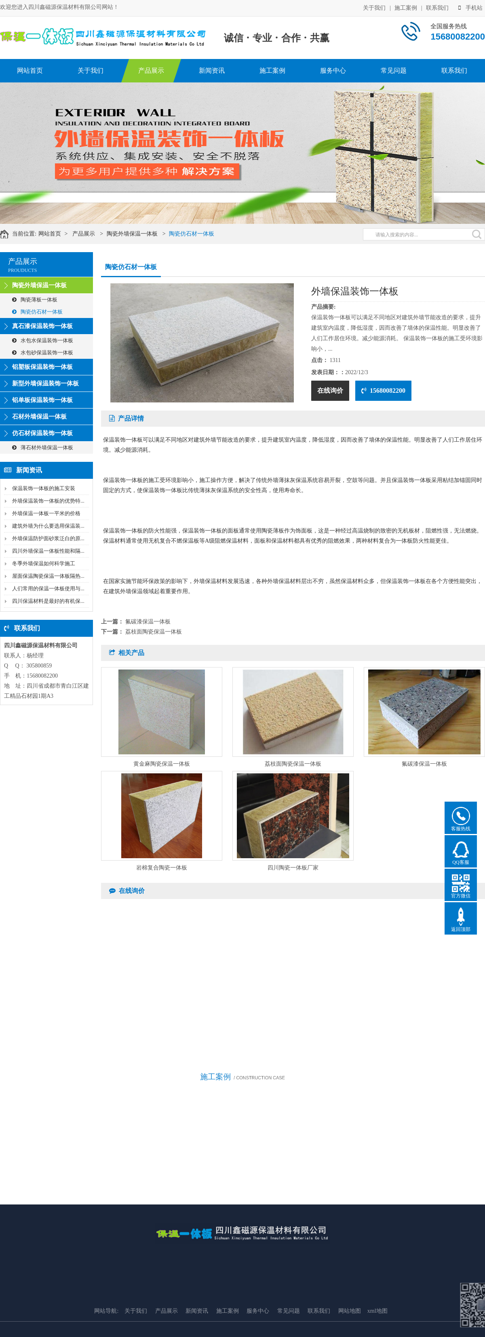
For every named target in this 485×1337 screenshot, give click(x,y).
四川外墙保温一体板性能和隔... (48, 551)
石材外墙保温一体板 (39, 416)
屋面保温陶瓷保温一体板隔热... (48, 576)
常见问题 (394, 70)
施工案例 (405, 7)
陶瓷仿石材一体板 (194, 234)
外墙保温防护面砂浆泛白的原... (48, 538)
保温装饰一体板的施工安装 (43, 488)
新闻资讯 (212, 70)
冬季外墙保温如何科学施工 (43, 563)
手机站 (470, 7)
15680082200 (383, 390)
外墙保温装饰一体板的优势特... (48, 501)
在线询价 (330, 390)
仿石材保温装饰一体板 (42, 433)
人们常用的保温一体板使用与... (48, 588)
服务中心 (333, 70)
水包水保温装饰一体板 (42, 340)
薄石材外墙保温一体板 (42, 447)
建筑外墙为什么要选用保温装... (48, 526)
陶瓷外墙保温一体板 (135, 234)
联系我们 (437, 7)
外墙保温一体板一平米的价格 (46, 513)
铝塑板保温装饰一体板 (42, 367)
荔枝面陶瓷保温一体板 (153, 632)
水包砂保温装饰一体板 (42, 353)
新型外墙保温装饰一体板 (45, 383)
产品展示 (151, 70)
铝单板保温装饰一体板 (42, 400)
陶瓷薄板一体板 (34, 300)
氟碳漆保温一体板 (148, 622)
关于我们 (374, 7)
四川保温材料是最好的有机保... (48, 601)
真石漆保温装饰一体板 (42, 326)
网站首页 (30, 70)
